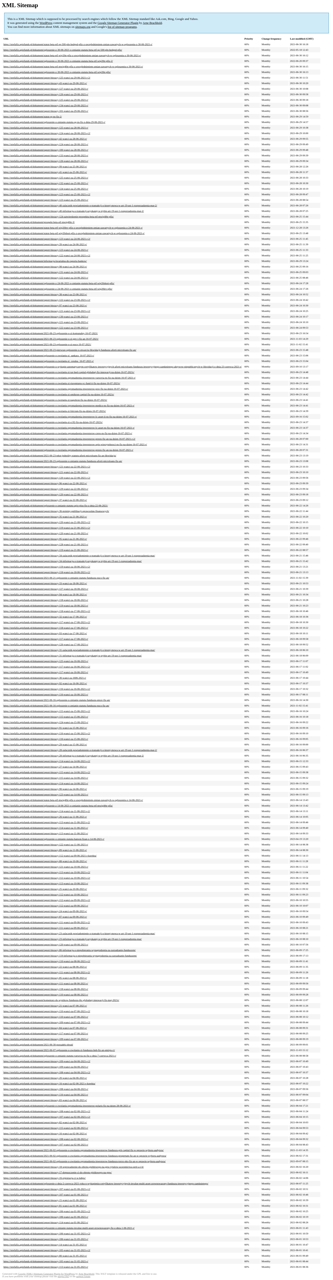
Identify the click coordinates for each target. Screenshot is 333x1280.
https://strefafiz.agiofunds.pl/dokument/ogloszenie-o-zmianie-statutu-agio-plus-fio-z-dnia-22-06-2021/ (55, 505)
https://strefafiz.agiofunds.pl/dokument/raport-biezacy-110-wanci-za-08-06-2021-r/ (45, 994)
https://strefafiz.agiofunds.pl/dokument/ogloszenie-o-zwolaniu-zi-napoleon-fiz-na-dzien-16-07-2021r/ (55, 399)
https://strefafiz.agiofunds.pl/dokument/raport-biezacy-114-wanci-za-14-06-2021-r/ (45, 783)
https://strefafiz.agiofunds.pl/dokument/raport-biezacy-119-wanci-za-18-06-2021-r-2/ (46, 566)
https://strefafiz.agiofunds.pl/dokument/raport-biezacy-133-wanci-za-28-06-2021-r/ (45, 155)
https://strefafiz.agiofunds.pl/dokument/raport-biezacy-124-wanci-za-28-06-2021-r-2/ (46, 133)
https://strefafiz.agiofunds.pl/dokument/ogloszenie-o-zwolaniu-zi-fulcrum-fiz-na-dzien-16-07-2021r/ (54, 411)
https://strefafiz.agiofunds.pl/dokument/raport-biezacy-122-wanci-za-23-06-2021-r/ (45, 327)
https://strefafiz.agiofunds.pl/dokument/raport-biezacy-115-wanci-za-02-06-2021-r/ (45, 1127)
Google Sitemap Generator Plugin (118, 23)
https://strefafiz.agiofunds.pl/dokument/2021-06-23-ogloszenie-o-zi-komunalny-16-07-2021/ (50, 333)
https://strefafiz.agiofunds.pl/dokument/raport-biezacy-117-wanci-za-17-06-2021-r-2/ (46, 622)
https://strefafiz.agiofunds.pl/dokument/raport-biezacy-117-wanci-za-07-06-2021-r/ (45, 1033)
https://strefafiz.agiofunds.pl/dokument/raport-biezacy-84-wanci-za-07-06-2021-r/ (45, 1027)
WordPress (46, 23)
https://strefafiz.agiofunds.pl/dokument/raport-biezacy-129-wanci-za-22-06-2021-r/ (45, 488)
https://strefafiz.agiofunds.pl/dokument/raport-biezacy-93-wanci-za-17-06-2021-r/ (45, 633)
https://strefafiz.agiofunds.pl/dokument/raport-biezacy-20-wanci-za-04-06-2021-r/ (45, 1077)
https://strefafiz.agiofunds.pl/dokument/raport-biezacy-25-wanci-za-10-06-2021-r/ (45, 889)
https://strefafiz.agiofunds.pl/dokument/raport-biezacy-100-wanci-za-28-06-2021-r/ (45, 149)
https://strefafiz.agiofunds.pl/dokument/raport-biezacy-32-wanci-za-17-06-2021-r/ (45, 616)
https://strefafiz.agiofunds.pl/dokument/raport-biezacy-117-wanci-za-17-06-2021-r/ (45, 638)
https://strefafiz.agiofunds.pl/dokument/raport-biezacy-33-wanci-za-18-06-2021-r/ (45, 583)
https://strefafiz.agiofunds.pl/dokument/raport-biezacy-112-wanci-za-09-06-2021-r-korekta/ (50, 855)
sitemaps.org (82, 26)
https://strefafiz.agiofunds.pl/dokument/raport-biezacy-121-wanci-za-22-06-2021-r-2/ (46, 466)
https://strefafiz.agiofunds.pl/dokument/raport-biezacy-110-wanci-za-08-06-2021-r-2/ (46, 961)
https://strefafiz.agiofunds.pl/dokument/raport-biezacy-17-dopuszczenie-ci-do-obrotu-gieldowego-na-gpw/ (57, 1172)
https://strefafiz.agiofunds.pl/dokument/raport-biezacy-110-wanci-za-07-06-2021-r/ (45, 1016)
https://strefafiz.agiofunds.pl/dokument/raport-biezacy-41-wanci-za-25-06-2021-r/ (45, 172)
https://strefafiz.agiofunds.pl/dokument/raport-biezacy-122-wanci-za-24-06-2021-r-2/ (46, 255)
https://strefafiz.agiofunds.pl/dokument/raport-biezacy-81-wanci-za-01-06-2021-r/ (45, 1205)
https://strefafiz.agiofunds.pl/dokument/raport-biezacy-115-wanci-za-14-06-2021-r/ (45, 777)
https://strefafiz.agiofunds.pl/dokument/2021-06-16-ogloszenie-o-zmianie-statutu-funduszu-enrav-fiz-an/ (56, 700)
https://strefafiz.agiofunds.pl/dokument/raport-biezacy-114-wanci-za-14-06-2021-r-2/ (46, 761)
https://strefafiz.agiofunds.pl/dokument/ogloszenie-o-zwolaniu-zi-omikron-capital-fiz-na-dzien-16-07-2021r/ (58, 394)
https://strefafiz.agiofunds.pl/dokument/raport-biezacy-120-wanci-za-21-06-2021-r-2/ (46, 522)
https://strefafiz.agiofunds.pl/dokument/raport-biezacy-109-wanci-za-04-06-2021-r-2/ (46, 1061)
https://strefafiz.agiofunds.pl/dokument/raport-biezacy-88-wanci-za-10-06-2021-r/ (45, 861)
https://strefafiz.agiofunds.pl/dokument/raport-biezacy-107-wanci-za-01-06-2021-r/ (45, 1194)
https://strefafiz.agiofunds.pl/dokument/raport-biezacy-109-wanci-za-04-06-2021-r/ (45, 1066)
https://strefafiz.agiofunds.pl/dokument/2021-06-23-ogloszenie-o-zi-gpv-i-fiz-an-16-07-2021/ (51, 338)
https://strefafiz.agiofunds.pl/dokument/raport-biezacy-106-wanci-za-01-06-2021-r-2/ (46, 1211)
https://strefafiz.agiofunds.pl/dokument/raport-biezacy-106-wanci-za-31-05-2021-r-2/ (46, 1233)
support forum (83, 1276)
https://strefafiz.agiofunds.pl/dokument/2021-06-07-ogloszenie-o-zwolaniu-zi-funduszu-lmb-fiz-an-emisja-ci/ (59, 1050)
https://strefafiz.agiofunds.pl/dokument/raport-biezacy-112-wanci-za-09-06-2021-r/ (45, 905)
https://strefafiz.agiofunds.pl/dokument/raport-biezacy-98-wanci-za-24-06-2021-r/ (45, 266)
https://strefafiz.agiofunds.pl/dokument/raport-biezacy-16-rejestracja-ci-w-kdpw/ (44, 1177)
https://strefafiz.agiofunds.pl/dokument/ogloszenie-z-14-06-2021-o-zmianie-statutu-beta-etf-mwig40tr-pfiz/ (58, 805)
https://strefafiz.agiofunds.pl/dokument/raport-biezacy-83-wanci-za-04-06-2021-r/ (45, 1100)
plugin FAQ (63, 1276)
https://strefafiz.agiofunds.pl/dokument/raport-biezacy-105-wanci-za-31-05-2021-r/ (45, 1261)
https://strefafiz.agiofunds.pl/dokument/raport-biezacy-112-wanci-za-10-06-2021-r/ (45, 894)
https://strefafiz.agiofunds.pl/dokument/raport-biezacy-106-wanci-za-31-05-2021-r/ (45, 1239)
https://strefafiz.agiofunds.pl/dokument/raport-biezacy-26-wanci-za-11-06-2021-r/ (45, 816)
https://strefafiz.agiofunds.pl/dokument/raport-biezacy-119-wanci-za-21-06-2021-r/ (45, 550)
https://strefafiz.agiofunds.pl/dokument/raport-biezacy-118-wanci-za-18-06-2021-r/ (45, 600)
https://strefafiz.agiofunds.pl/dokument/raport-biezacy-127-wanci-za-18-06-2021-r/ (45, 588)
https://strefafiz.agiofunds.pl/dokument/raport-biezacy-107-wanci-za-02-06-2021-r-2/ (46, 1116)
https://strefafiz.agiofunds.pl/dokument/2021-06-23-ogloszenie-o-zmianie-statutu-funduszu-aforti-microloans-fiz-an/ (62, 461)
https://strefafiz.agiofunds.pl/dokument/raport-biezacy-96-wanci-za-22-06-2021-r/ (45, 483)
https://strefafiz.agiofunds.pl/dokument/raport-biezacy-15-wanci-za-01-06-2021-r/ (45, 1200)
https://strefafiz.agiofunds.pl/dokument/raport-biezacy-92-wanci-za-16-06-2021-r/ (45, 683)
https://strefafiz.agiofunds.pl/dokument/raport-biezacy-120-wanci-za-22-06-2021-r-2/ (46, 477)
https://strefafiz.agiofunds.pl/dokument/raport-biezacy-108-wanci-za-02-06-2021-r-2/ (46, 1111)
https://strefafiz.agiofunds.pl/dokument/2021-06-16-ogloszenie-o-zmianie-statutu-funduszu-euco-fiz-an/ (56, 705)
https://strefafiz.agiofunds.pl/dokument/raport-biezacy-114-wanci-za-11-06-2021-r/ (45, 827)
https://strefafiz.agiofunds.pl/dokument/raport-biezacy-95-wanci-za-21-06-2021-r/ (45, 538)
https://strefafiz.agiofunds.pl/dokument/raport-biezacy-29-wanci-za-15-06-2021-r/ (45, 744)
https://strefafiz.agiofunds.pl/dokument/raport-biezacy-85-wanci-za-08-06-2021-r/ (45, 977)
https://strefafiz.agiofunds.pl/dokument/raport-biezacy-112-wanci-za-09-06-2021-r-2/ (46, 900)
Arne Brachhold (152, 23)
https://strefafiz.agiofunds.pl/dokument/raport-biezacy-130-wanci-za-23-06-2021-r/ (45, 316)
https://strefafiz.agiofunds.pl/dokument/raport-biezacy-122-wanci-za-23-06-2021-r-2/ (46, 299)
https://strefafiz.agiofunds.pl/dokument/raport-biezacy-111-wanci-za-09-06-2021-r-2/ (46, 922)
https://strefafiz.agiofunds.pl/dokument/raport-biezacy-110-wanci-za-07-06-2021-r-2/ (46, 1011)
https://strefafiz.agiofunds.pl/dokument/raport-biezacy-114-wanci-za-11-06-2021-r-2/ (46, 811)
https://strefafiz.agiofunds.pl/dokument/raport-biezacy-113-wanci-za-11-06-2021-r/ (45, 833)
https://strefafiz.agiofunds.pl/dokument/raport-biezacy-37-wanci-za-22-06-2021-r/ (45, 500)
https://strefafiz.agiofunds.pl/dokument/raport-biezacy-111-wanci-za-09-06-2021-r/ (45, 927)
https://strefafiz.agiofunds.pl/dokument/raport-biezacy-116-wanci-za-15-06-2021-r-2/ (46, 733)
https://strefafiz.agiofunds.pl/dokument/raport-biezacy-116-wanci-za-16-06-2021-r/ (45, 694)
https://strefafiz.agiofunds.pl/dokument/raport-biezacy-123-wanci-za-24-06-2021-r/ (45, 249)
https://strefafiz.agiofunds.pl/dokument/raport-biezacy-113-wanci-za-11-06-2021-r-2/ (46, 822)
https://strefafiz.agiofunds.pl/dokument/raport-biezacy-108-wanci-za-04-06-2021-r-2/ (46, 1072)
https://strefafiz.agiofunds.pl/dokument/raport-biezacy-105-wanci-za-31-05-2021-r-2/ (46, 1250)
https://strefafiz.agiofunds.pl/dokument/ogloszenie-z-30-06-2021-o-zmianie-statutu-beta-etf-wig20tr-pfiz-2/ (58, 61)
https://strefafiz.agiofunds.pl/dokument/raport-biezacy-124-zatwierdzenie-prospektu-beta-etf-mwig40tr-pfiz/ (58, 216)
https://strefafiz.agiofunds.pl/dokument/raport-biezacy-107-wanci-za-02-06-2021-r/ (45, 1144)
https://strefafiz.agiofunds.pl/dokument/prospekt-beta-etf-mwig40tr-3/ (39, 222)
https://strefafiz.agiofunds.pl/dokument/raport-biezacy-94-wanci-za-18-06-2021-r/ (45, 594)
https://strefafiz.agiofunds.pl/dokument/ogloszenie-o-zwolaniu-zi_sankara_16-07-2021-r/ (48, 355)
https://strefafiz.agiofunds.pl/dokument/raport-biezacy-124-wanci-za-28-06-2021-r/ (45, 144)
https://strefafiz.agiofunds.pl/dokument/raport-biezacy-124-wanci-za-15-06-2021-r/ (45, 722)
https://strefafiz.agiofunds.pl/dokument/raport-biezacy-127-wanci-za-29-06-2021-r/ (45, 88)
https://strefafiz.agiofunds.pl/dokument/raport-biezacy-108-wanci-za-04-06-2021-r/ (45, 1089)
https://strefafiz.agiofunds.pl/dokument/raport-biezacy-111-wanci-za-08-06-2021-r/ (45, 983)
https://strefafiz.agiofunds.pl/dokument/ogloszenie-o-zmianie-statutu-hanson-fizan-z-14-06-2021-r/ (53, 839)
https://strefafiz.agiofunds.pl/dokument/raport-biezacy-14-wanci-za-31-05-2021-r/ (45, 1244)
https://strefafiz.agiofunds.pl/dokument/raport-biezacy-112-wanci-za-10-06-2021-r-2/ (46, 877)
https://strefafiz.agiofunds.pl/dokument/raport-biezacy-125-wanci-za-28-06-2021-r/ (45, 127)
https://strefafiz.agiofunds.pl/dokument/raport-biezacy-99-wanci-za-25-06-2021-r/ (45, 166)
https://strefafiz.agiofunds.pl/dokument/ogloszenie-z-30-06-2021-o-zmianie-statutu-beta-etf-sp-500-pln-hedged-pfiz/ (62, 49)
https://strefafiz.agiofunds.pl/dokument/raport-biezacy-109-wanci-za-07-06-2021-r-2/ (46, 1022)
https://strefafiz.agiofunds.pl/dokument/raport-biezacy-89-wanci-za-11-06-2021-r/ (45, 850)
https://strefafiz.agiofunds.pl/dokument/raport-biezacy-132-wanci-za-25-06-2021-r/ (45, 183)
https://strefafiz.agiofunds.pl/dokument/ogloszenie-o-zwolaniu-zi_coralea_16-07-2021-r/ (48, 361)
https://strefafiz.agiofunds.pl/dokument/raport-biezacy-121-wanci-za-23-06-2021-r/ (45, 322)
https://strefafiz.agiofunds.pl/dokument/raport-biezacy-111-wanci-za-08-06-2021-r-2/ (46, 972)
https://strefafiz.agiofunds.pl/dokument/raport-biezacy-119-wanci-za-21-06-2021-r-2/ (46, 527)
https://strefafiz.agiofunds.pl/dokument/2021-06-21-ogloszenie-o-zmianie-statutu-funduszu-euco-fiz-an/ (56, 577)
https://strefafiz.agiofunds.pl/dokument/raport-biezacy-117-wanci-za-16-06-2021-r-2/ (46, 666)
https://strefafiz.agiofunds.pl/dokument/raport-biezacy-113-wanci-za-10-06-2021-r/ (45, 883)
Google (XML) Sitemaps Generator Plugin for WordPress (46, 1274)
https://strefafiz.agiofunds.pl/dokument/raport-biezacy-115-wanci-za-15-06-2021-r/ (45, 716)
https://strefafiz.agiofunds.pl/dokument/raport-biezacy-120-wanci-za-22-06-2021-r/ (45, 494)
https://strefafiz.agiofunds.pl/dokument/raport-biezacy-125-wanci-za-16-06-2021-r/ (45, 661)
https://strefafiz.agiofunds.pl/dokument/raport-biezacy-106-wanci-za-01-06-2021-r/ (45, 1216)
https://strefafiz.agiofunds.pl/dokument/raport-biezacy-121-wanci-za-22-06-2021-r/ (45, 472)
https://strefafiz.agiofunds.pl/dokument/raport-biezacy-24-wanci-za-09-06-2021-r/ (45, 911)
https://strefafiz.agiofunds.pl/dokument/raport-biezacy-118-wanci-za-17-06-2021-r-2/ (46, 611)
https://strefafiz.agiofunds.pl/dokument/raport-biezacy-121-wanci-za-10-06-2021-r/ (45, 866)
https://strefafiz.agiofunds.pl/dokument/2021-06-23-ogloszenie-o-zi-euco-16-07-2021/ (47, 344)
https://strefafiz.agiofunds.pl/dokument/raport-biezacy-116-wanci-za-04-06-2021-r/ (45, 1094)
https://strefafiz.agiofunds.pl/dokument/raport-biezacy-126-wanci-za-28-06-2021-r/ (45, 161)
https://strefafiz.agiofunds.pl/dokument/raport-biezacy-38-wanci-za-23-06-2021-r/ (45, 294)
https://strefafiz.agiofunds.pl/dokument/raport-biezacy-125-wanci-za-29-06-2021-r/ (45, 99)
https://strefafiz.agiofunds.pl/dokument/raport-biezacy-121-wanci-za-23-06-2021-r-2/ (46, 311)
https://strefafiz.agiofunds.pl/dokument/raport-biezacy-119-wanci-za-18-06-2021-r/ (45, 605)
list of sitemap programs (122, 26)
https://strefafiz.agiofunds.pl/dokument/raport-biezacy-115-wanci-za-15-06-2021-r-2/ (46, 711)
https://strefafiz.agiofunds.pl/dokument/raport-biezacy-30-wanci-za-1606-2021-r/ (44, 677)
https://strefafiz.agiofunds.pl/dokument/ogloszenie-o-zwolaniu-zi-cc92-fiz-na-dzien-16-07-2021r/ (53, 422)
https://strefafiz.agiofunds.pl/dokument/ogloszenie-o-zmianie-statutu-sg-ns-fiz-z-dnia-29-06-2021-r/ (54, 122)
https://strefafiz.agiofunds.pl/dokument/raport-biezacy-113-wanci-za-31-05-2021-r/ (45, 1266)
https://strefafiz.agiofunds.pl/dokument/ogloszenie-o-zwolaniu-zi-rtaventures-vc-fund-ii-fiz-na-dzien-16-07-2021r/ (61, 383)
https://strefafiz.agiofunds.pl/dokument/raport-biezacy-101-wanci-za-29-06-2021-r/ (45, 111)
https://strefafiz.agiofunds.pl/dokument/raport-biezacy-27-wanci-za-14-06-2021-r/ (45, 766)
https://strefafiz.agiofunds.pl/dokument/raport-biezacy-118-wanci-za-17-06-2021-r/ (45, 627)
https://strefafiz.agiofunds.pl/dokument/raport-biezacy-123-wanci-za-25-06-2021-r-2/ (46, 194)
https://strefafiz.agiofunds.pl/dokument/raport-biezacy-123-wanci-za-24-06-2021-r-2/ (46, 238)
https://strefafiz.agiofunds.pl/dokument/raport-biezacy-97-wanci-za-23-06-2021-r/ (45, 305)
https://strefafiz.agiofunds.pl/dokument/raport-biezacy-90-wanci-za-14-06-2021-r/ (45, 788)
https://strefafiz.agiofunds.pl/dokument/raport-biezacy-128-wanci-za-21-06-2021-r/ (45, 544)
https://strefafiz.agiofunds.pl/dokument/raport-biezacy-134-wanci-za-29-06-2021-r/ (45, 105)
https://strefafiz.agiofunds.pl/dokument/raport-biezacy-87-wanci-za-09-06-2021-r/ (45, 916)
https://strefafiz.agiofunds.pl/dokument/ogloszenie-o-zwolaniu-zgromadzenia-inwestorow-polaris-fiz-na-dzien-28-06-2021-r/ (67, 1105)
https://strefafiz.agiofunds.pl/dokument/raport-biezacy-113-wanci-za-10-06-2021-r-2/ (46, 872)
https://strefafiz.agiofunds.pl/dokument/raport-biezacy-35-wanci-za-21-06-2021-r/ (45, 516)
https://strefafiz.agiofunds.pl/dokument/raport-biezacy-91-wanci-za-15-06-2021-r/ (45, 727)
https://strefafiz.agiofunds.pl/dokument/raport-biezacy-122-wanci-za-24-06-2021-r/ (45, 277)
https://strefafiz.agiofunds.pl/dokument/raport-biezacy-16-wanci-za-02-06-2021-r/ (45, 1133)
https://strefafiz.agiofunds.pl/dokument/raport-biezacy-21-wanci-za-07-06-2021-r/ (45, 1005)
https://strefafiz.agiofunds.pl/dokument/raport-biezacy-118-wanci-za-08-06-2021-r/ (45, 989)
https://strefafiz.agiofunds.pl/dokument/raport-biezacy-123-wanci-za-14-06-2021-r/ (45, 794)
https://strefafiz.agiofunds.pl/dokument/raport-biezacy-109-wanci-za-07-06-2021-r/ (45, 1039)
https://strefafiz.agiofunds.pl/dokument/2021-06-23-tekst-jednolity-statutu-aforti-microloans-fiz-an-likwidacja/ (59, 455)
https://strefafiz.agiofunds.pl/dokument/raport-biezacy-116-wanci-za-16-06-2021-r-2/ (46, 688)
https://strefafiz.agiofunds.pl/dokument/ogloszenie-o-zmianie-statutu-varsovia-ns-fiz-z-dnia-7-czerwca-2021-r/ (59, 1055)
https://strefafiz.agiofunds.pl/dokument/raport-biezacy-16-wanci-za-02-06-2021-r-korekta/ (49, 1083)
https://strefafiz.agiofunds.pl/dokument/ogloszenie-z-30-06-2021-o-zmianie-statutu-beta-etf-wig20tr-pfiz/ (57, 72)
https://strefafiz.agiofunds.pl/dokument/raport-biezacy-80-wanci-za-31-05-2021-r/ (45, 1255)
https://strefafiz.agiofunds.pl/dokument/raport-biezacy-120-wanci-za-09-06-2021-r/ (45, 944)
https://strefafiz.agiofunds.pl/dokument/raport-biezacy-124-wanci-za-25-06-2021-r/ (45, 188)
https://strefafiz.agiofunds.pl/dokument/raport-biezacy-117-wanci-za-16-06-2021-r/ (45, 672)
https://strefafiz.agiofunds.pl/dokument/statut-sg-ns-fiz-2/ (32, 116)
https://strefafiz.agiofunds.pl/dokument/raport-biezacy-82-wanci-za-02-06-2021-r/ (45, 1122)
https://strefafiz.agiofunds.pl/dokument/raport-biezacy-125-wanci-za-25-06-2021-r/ (45, 177)
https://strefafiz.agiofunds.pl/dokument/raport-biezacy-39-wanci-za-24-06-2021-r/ (45, 244)
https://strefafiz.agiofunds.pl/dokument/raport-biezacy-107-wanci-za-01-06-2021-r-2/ (46, 1189)
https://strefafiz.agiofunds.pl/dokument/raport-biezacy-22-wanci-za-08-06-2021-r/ (45, 966)
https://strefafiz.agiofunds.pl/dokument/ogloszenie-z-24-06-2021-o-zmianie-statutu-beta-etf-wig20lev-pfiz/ (57, 288)
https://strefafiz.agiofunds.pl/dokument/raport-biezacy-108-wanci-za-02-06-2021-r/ (45, 1139)
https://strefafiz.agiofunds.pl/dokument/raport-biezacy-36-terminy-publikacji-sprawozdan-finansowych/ (56, 511)
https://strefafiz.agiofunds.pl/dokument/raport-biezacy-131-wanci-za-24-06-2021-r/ (45, 272)
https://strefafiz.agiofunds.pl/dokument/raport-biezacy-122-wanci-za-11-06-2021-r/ (45, 844)
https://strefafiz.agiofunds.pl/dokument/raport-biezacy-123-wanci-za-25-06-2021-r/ (45, 199)
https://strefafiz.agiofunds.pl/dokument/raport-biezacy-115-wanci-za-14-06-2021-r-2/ (46, 772)
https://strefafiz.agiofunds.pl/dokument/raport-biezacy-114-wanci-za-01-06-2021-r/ (45, 1222)
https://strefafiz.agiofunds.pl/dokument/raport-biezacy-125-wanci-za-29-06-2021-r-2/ (46, 77)
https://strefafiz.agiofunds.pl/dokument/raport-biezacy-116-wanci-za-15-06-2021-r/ (45, 738)
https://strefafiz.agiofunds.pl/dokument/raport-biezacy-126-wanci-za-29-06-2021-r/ (45, 94)
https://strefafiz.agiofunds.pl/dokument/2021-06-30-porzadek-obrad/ (38, 1044)
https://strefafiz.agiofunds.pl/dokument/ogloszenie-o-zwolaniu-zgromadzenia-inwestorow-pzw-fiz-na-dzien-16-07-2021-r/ (65, 388)
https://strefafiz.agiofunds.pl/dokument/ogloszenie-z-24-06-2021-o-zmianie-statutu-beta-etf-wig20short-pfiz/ (58, 283)
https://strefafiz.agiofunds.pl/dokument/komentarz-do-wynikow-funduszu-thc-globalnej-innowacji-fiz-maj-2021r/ (61, 1000)
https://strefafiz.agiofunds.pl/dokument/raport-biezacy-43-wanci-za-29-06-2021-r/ (45, 83)
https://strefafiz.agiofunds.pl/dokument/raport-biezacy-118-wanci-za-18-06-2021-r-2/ (46, 572)
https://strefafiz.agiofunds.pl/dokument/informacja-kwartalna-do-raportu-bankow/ (45, 261)
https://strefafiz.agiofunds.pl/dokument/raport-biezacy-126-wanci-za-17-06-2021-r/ (45, 644)
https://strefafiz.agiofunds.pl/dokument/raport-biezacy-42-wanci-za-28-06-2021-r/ (45, 138)
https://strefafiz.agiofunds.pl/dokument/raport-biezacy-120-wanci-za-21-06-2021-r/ (45, 533)
